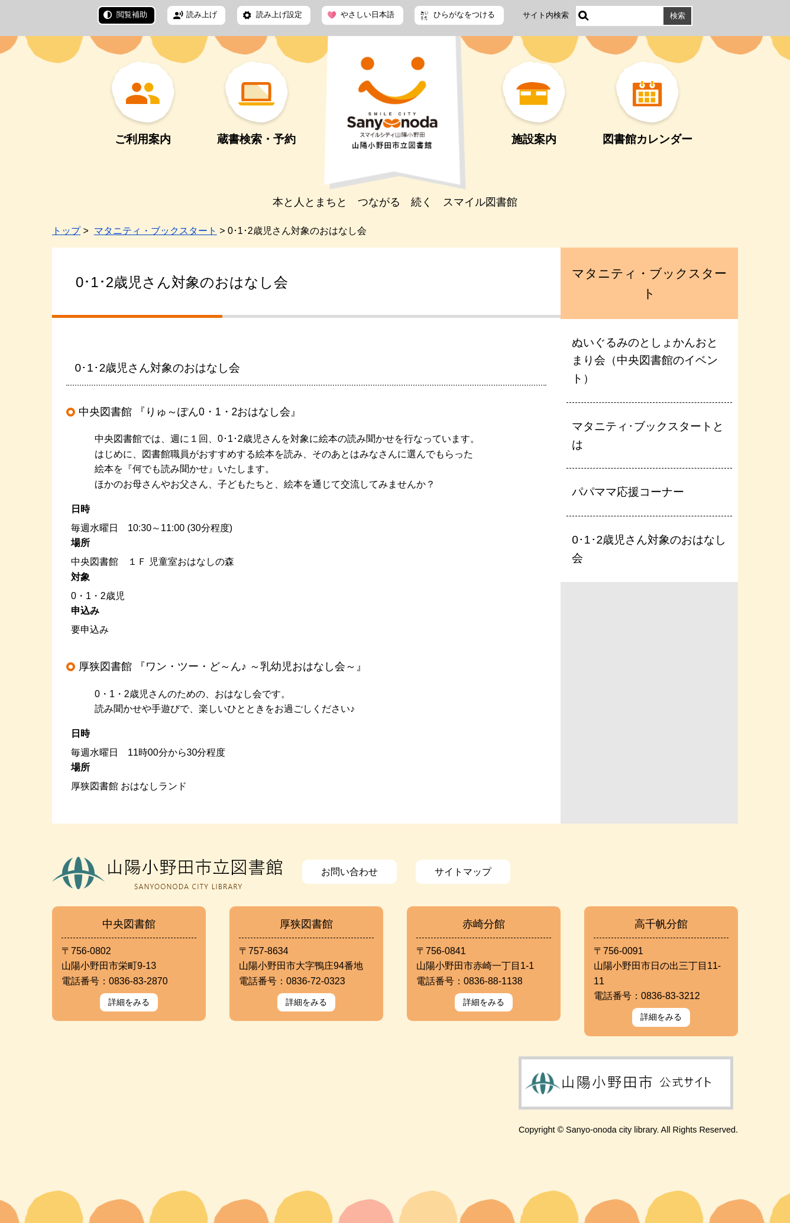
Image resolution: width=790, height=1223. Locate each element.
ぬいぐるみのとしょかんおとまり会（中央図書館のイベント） (645, 360)
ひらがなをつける (464, 14)
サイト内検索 (546, 15)
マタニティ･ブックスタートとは (648, 435)
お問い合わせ (349, 872)
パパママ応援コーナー (628, 492)
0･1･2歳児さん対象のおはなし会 (649, 549)
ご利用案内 (143, 139)
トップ (66, 231)
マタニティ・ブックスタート (155, 231)
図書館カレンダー (647, 139)
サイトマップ (463, 872)
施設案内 (533, 139)
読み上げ (201, 14)
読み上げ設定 (279, 14)
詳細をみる (129, 1002)
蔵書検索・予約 (256, 139)
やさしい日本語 (367, 14)
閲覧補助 (131, 14)
